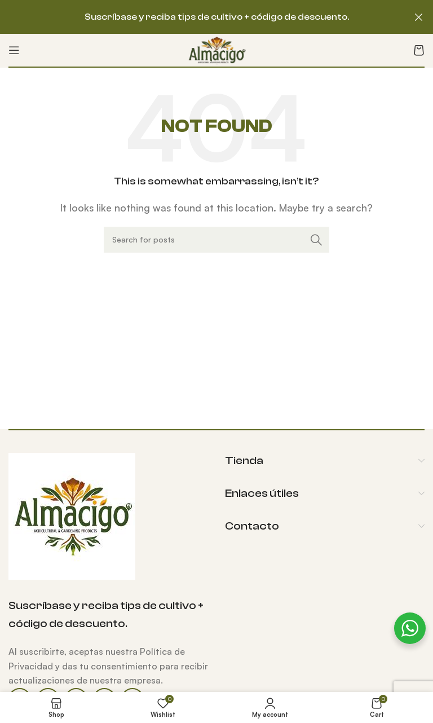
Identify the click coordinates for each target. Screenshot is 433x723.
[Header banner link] (199, 17)
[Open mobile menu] (14, 50)
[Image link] (71, 515)
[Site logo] (216, 49)
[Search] (216, 240)
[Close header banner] (419, 17)
